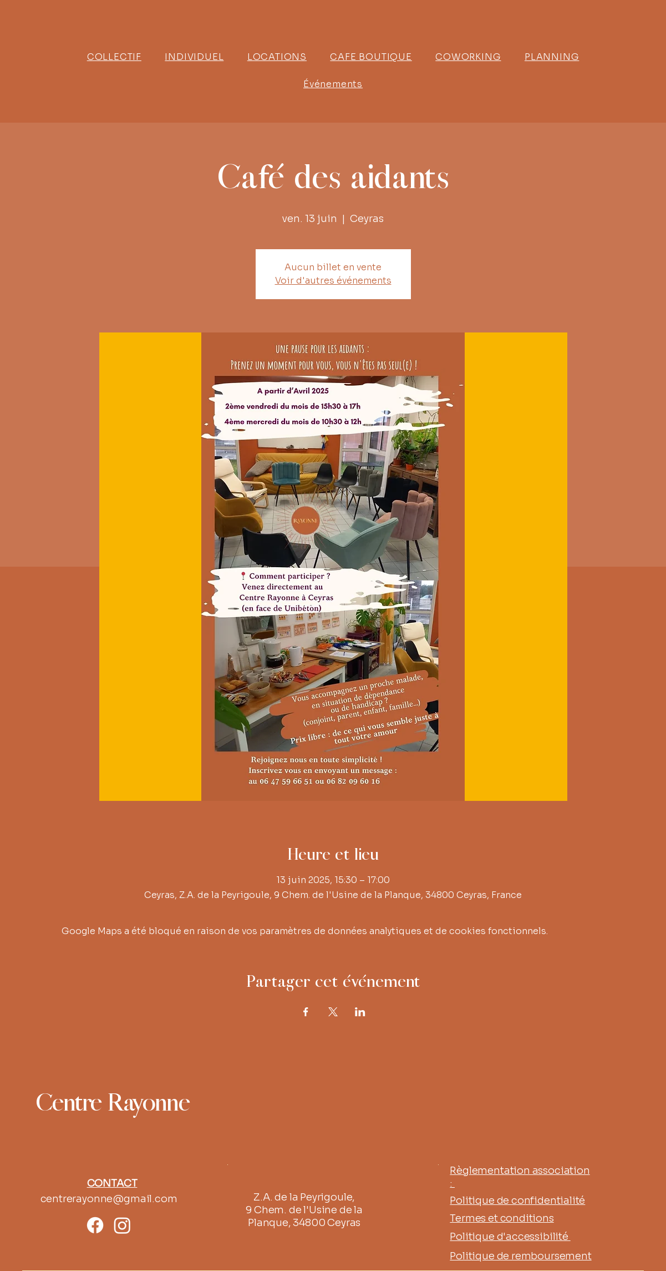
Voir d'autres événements (333, 280)
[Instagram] (122, 1225)
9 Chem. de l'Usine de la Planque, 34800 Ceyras (304, 1216)
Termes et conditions (501, 1218)
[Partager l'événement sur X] (333, 1011)
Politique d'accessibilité (510, 1236)
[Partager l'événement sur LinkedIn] (360, 1011)
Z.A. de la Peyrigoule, (304, 1197)
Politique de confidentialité (517, 1200)
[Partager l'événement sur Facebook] (306, 1011)
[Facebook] (95, 1225)
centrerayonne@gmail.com (108, 1199)
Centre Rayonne (112, 1103)
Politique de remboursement (520, 1256)
